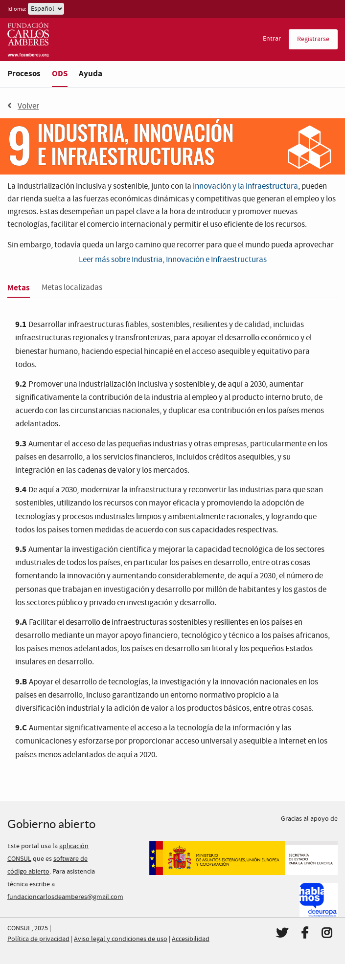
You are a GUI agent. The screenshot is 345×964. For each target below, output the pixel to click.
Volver (23, 106)
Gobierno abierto (51, 824)
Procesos (24, 73)
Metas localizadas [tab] (72, 287)
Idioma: (16, 9)
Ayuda (90, 73)
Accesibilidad (190, 939)
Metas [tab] (18, 287)
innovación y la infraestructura (245, 186)
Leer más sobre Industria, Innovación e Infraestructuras (173, 260)
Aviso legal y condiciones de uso (120, 939)
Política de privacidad (38, 939)
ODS (60, 73)
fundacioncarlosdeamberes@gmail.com (65, 897)
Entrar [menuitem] (272, 38)
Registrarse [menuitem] (313, 39)
